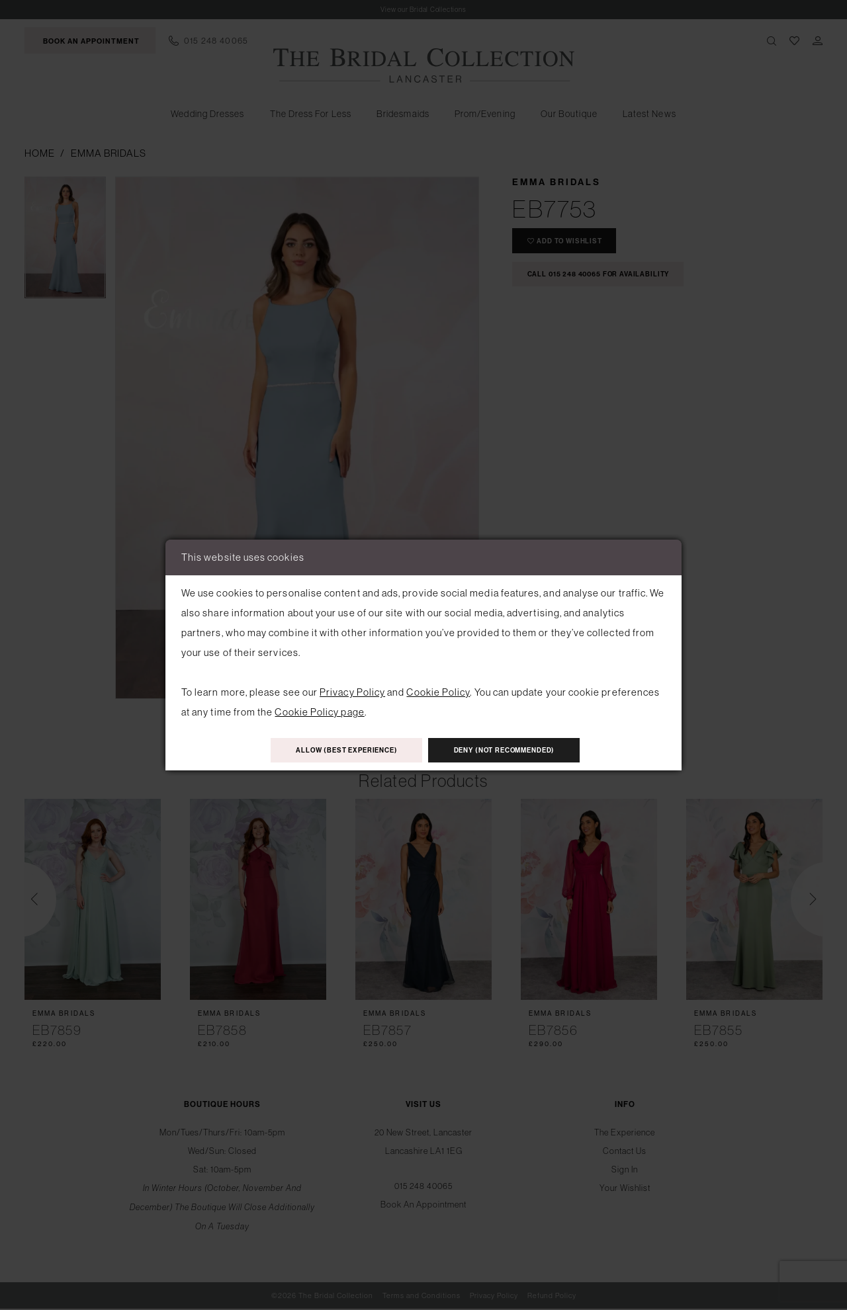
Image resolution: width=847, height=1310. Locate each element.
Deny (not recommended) (518, 751)
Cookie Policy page (319, 710)
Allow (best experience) (333, 751)
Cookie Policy (438, 690)
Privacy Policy (352, 690)
